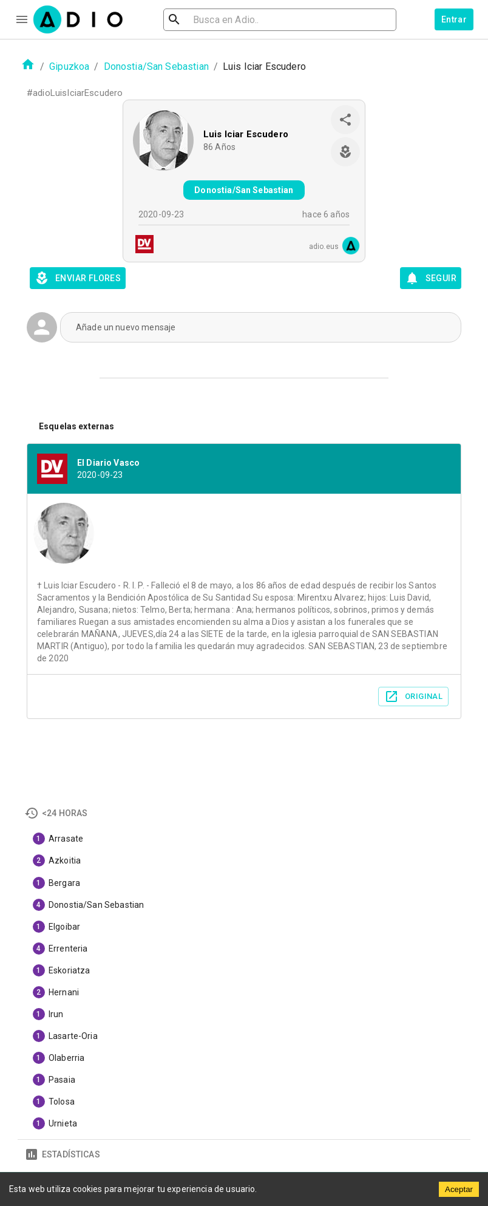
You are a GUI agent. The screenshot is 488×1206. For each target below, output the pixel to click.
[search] (213, 19)
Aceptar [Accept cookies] (459, 1189)
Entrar (454, 19)
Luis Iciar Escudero (245, 134)
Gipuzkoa (69, 66)
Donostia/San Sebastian (156, 66)
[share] (345, 119)
